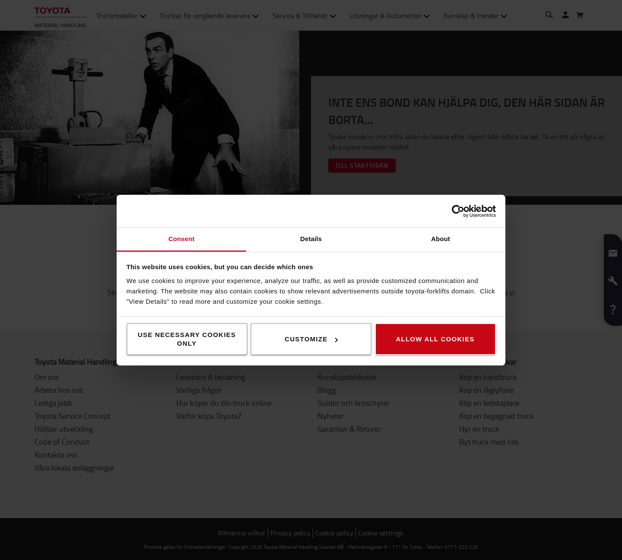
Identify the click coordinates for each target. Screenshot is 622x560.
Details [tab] (311, 238)
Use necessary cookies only (187, 339)
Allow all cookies (435, 339)
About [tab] (440, 238)
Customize (311, 339)
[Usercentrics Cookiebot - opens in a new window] (458, 210)
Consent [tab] (181, 238)
